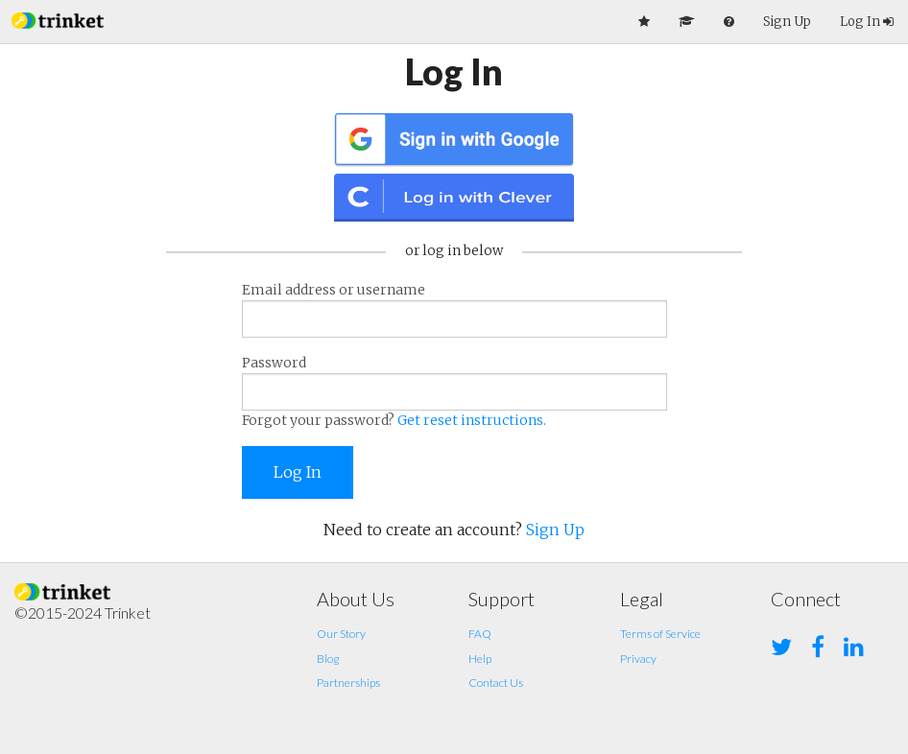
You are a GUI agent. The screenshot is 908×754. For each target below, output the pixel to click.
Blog (328, 658)
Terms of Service (660, 633)
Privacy (638, 658)
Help (479, 658)
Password (454, 392)
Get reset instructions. (471, 420)
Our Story (341, 633)
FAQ (479, 633)
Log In (867, 21)
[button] (58, 19)
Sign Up (787, 21)
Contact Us (495, 682)
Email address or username (454, 309)
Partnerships (348, 682)
